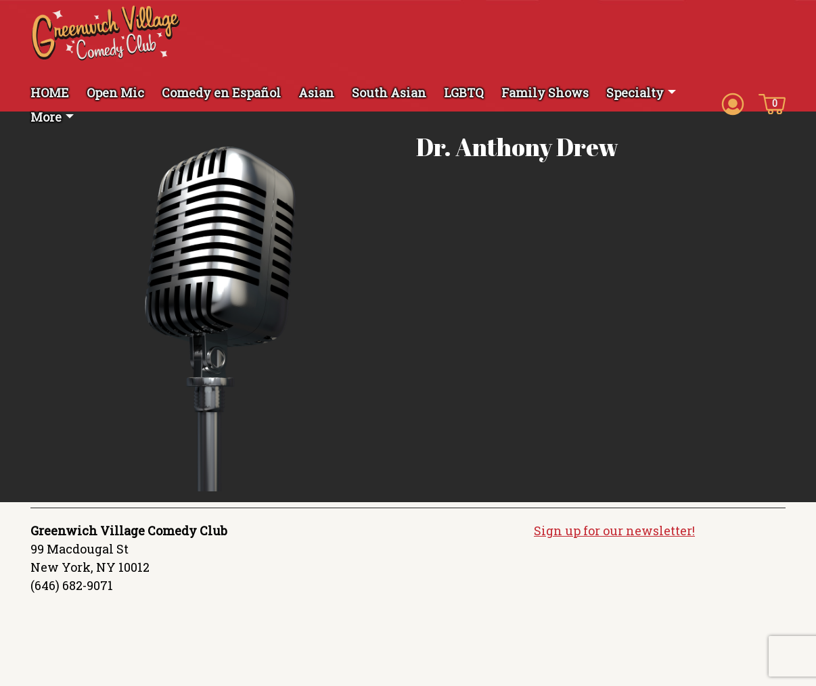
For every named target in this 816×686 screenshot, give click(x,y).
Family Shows (545, 92)
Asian (316, 92)
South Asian (389, 92)
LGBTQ (464, 92)
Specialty (635, 92)
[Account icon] (732, 103)
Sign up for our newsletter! (614, 530)
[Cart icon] (772, 103)
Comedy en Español (221, 92)
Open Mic (115, 92)
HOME (49, 92)
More (46, 117)
